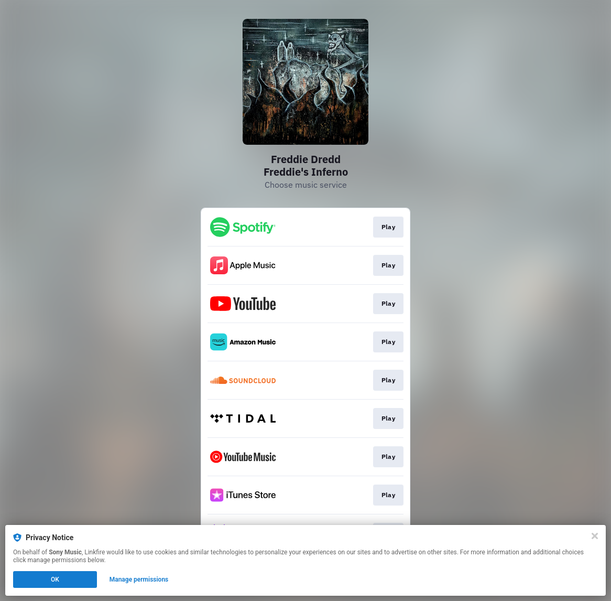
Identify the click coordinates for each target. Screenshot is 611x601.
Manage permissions (139, 579)
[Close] (594, 536)
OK (55, 579)
